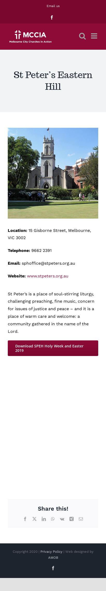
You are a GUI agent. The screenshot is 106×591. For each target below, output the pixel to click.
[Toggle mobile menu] (94, 36)
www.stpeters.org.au (47, 276)
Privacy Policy (51, 552)
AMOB (53, 558)
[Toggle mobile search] (82, 36)
